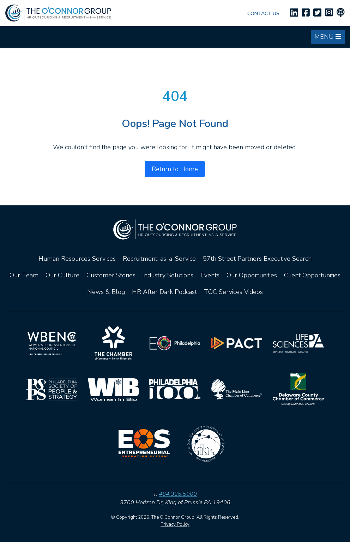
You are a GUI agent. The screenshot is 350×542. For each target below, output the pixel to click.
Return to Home (175, 169)
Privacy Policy (175, 524)
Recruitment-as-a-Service (159, 258)
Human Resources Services (77, 258)
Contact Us (263, 13)
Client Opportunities (312, 275)
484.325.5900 (178, 494)
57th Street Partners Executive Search (257, 258)
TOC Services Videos (233, 292)
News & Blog (106, 292)
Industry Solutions (167, 275)
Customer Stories (110, 275)
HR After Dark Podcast (164, 292)
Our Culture (62, 275)
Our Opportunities (252, 275)
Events (209, 275)
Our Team (24, 275)
